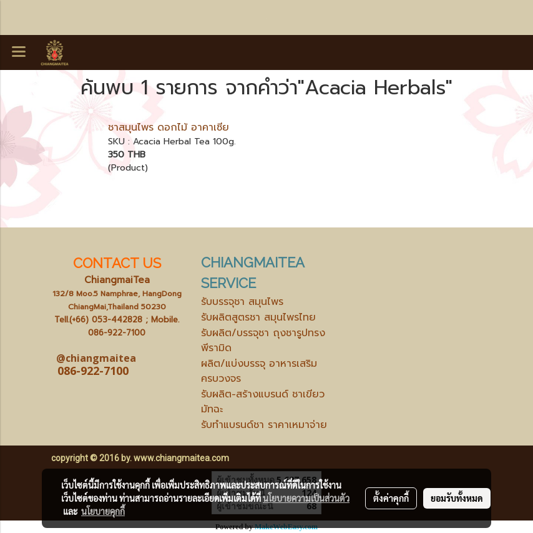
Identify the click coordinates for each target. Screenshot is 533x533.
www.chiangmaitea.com (181, 458)
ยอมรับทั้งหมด (457, 498)
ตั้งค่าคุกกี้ (391, 498)
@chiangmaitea (96, 358)
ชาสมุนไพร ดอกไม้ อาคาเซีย (168, 127)
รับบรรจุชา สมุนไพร (242, 301)
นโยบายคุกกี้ (103, 511)
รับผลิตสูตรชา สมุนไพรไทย (258, 317)
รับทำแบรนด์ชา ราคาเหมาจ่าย (264, 424)
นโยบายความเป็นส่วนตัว (306, 498)
